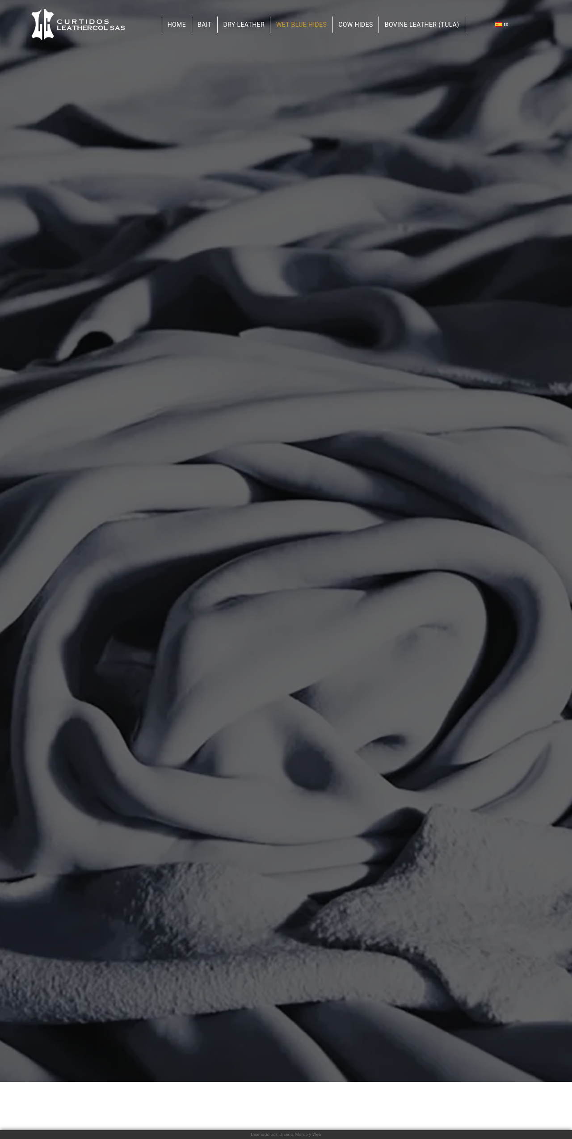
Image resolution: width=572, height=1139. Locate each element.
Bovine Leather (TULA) (422, 24)
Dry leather (243, 24)
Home (177, 24)
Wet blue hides (301, 24)
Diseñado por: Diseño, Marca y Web (286, 1134)
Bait (204, 24)
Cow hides (355, 24)
